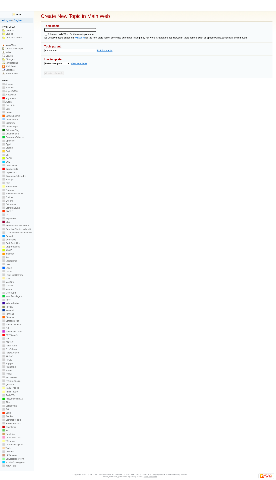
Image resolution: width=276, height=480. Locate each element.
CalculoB (8, 105)
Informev (8, 253)
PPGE (7, 360)
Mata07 (7, 285)
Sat (5, 409)
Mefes (7, 289)
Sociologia (9, 427)
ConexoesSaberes (13, 137)
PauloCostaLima (12, 324)
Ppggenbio (9, 367)
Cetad (7, 112)
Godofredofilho (11, 243)
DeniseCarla (10, 169)
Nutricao (8, 314)
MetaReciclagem (12, 296)
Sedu (6, 412)
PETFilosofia (10, 335)
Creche (7, 147)
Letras (7, 271)
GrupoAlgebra (11, 246)
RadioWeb (9, 395)
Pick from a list (104, 50)
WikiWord (79, 37)
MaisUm (8, 282)
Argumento (9, 98)
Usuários (8, 30)
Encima (7, 197)
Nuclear (7, 306)
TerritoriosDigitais (12, 444)
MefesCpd (9, 292)
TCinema (8, 441)
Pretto (7, 370)
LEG (6, 264)
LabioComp (9, 261)
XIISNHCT (9, 466)
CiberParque (10, 126)
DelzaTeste (9, 165)
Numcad (8, 310)
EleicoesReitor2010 (13, 193)
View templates (79, 63)
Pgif (6, 338)
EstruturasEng (11, 208)
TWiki (6, 448)
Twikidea (8, 451)
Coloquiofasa (10, 133)
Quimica (8, 384)
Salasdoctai (9, 405)
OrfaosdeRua (10, 321)
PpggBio (8, 363)
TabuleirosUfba (11, 437)
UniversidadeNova (13, 459)
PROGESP (9, 377)
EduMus (8, 190)
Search (7, 55)
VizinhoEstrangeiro (13, 462)
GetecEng (9, 239)
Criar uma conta (12, 37)
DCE (6, 161)
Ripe (6, 402)
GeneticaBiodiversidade (15, 225)
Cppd (6, 144)
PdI (5, 328)
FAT (6, 215)
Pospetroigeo (10, 352)
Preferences (10, 73)
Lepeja (7, 268)
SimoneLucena (11, 423)
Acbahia (8, 87)
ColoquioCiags (11, 130)
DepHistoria (9, 172)
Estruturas (9, 204)
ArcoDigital (9, 94)
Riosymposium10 (12, 398)
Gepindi (7, 236)
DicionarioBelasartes (14, 176)
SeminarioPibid (11, 419)
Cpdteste (8, 140)
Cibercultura (10, 119)
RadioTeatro (10, 391)
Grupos (7, 34)
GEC (6, 222)
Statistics (8, 70)
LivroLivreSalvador (13, 275)
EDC (6, 183)
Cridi (6, 151)
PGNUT (7, 342)
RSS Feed (9, 66)
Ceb (6, 109)
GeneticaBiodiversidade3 (16, 229)
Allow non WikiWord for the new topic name (71, 34)
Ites (5, 257)
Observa (8, 317)
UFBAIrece (9, 455)
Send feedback (150, 476)
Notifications (10, 63)
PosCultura (9, 349)
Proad (7, 374)
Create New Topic (12, 48)
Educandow (9, 186)
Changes (8, 59)
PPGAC (7, 356)
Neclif (6, 299)
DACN (7, 158)
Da (5, 154)
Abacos (7, 84)
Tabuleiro (8, 434)
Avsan (7, 102)
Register (18, 20)
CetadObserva (11, 116)
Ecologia (8, 179)
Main (16, 14)
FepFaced (9, 218)
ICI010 (7, 250)
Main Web (9, 45)
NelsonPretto (10, 303)
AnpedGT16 (10, 91)
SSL (6, 430)
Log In (7, 20)
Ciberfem (8, 123)
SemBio (7, 416)
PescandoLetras (12, 331)
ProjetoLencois (11, 381)
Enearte (8, 200)
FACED (7, 211)
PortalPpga (9, 345)
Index (6, 52)
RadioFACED (10, 388)
